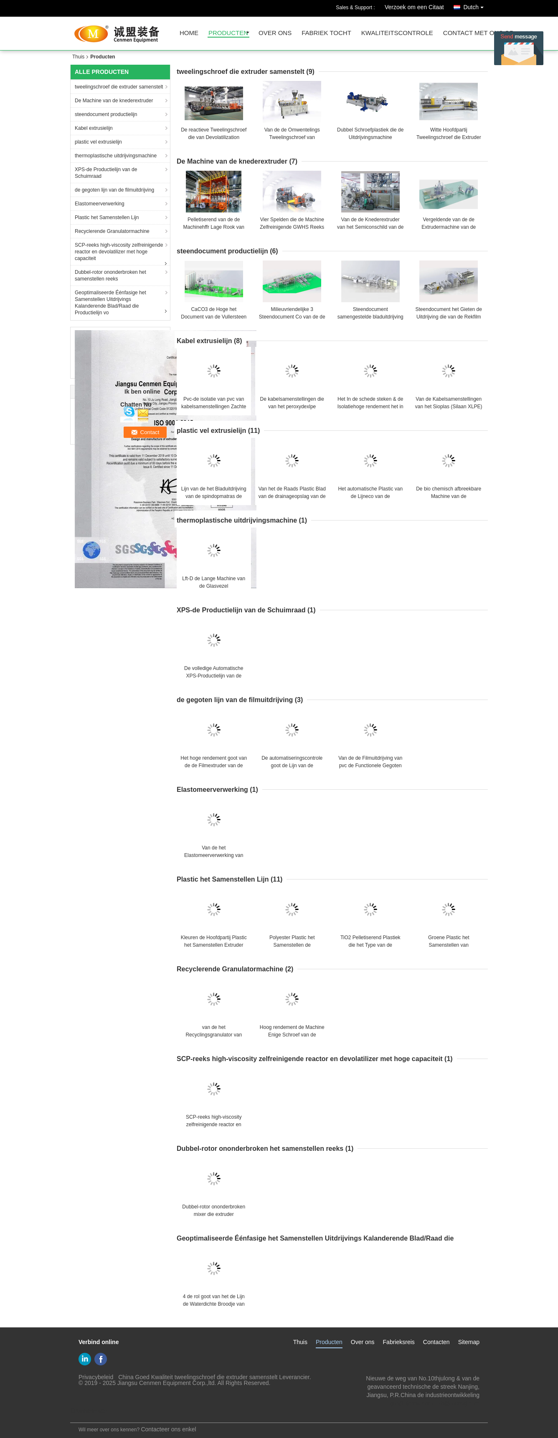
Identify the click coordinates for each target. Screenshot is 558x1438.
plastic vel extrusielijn (98, 142)
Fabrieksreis (399, 1342)
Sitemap (468, 1342)
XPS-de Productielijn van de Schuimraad (106, 173)
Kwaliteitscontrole (397, 33)
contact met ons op (478, 33)
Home (189, 33)
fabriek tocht (326, 33)
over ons (275, 33)
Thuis (78, 57)
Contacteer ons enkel (168, 1429)
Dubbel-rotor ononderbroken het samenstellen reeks (110, 275)
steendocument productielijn (106, 114)
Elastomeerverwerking (99, 204)
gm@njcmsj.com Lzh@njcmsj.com (434, 1403)
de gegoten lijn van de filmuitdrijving (114, 190)
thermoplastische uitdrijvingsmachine (116, 156)
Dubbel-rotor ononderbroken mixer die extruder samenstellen (213, 1214)
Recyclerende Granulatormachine (112, 231)
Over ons (363, 1342)
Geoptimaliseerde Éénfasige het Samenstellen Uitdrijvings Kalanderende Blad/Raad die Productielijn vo (110, 303)
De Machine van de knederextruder (114, 101)
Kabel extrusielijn (94, 128)
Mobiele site (88, 1411)
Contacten (436, 1342)
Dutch (475, 5)
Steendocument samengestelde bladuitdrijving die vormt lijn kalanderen (370, 316)
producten (228, 33)
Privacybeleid (96, 1377)
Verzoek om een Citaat (414, 7)
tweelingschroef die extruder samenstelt (119, 87)
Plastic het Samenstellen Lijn (107, 217)
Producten (329, 1342)
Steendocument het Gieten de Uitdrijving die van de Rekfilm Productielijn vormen (449, 316)
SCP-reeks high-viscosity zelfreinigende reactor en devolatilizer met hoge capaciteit (119, 251)
